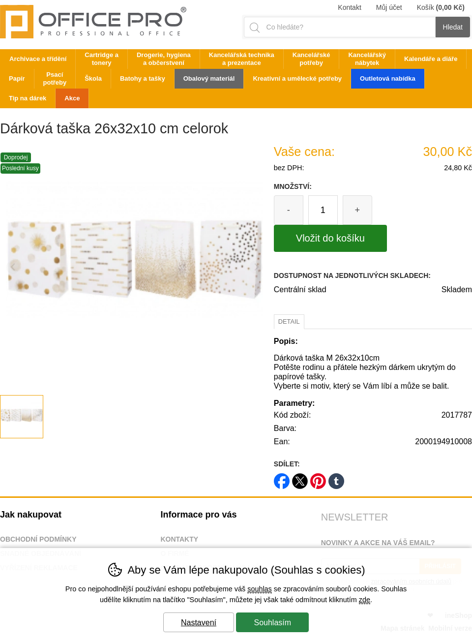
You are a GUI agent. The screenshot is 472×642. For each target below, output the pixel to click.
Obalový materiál (209, 78)
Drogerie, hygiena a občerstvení (164, 58)
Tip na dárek (27, 98)
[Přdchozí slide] (13, 267)
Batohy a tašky (142, 78)
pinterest (318, 478)
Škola (93, 78)
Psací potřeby (55, 78)
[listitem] (21, 416)
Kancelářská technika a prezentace (241, 58)
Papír (17, 78)
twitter (300, 478)
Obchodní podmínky (38, 539)
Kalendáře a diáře (430, 58)
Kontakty (179, 539)
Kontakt (349, 7)
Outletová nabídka (387, 78)
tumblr (336, 478)
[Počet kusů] (323, 210)
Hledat (453, 27)
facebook (282, 478)
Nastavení (198, 622)
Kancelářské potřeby (311, 58)
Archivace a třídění (37, 58)
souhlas (259, 589)
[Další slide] (256, 267)
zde (364, 600)
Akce (72, 98)
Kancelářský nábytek (367, 58)
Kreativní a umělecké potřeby (297, 78)
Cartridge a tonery (101, 58)
